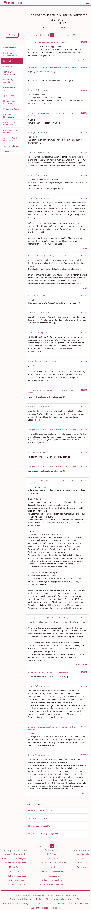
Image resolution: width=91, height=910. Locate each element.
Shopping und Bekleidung (9, 102)
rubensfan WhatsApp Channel (52, 884)
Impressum (82, 863)
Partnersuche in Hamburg (21, 899)
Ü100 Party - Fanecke (8, 81)
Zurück (12, 35)
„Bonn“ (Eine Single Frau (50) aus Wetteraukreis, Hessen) (47, 42)
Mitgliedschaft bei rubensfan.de (52, 863)
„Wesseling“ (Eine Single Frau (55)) (39, 333)
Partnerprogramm (52, 876)
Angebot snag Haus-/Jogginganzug (43, 833)
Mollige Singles (15, 867)
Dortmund (38, 903)
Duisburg (35, 908)
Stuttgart (26, 903)
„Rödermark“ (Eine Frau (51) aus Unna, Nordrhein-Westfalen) (48, 256)
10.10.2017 (83, 42)
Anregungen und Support (10, 131)
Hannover (83, 903)
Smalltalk (7, 61)
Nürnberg (56, 908)
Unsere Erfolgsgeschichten (15, 854)
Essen (49, 903)
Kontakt (52, 867)
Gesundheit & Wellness (9, 88)
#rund (76, 60)
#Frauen (84, 665)
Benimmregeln (82, 854)
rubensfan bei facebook (52, 880)
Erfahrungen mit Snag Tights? (41, 810)
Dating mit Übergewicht (15, 863)
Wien (79, 899)
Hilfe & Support (52, 854)
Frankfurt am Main (11, 903)
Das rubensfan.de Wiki (15, 884)
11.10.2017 (83, 152)
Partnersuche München (63, 899)
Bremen (72, 903)
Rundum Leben (10, 47)
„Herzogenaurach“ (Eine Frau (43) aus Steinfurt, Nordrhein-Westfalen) (52, 67)
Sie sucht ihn (15, 871)
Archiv (6, 151)
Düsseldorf (60, 903)
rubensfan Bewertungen (15, 880)
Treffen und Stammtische (9, 73)
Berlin (38, 899)
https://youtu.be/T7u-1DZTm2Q (41, 71)
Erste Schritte (52, 858)
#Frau (78, 665)
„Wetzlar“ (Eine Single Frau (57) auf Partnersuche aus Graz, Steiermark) (52, 618)
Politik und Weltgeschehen (10, 54)
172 (73, 35)
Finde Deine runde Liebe (15, 876)
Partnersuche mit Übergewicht (15, 858)
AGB (82, 858)
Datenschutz (82, 867)
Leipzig (45, 908)
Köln (47, 899)
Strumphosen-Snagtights (39, 826)
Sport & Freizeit (10, 95)
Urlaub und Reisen (11, 109)
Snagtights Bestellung (37, 818)
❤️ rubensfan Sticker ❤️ (52, 871)
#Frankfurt (83, 60)
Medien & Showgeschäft (9, 115)
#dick (85, 248)
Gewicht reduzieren (11, 146)
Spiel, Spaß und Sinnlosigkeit (10, 139)
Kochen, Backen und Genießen (10, 123)
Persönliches (8, 66)
